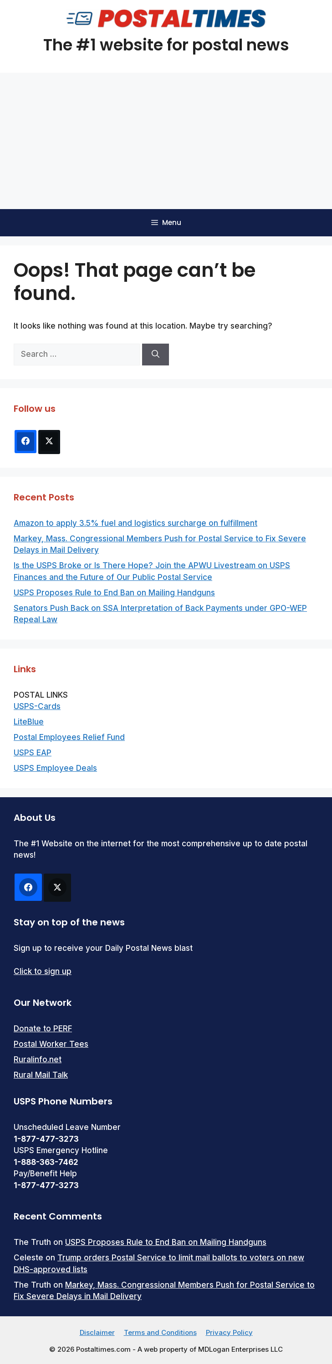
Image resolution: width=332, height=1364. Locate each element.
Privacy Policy (229, 1332)
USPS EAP (32, 752)
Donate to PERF (43, 1028)
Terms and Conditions (160, 1332)
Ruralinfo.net (37, 1059)
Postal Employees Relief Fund (69, 737)
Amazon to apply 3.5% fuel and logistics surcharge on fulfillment (135, 523)
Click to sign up (43, 971)
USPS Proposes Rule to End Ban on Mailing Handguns (114, 592)
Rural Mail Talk (41, 1074)
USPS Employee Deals (55, 768)
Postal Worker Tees (51, 1044)
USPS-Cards (37, 706)
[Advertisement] (166, 141)
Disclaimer (97, 1332)
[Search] (155, 354)
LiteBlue (29, 721)
